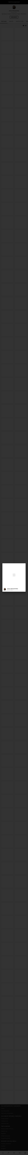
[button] (14, 589)
